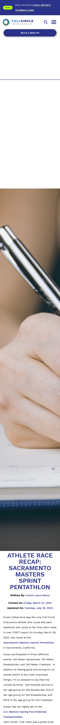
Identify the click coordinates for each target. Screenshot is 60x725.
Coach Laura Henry (38, 595)
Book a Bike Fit (30, 32)
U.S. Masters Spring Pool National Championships (24, 714)
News (8, 8)
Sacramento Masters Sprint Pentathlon (28, 642)
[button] (53, 22)
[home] (18, 22)
